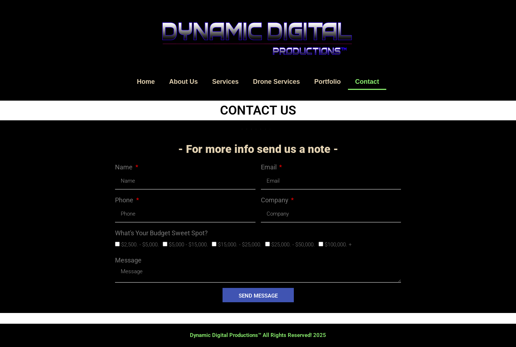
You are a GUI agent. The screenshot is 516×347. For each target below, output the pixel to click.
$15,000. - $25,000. (240, 244)
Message (128, 260)
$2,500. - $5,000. (140, 244)
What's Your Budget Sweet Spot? (161, 233)
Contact (367, 81)
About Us (183, 81)
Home (146, 81)
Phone (125, 200)
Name (124, 167)
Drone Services (276, 81)
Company (275, 200)
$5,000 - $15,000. (188, 244)
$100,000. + (338, 244)
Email (269, 167)
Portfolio (327, 81)
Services (225, 81)
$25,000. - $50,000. (293, 244)
